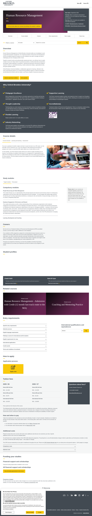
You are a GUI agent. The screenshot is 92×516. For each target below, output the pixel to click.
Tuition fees (81, 36)
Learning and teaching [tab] (16, 140)
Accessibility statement (51, 509)
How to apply (67, 36)
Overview (10, 36)
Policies (73, 509)
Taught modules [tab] (7, 182)
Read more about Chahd (11, 283)
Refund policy (29, 425)
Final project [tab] (14, 182)
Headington (81, 23)
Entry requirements (53, 36)
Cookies (58, 509)
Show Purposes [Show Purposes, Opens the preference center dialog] (8, 512)
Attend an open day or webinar (11, 77)
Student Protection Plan (84, 509)
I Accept (39, 512)
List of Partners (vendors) (8, 509)
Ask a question (24, 77)
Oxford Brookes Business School (77, 26)
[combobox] (56, 42)
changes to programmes (29, 482)
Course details (24, 36)
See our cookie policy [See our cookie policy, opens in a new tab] (10, 501)
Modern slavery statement (66, 509)
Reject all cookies (30, 512)
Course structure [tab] (6, 140)
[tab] (25, 325)
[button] (25, 325)
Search (83, 42)
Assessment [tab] (25, 140)
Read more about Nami (53, 283)
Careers (39, 36)
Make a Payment (33, 423)
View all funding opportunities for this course (14, 471)
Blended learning (74, 23)
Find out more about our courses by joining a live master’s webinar (24, 26)
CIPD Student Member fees (50, 442)
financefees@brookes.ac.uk (75, 393)
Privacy (77, 509)
